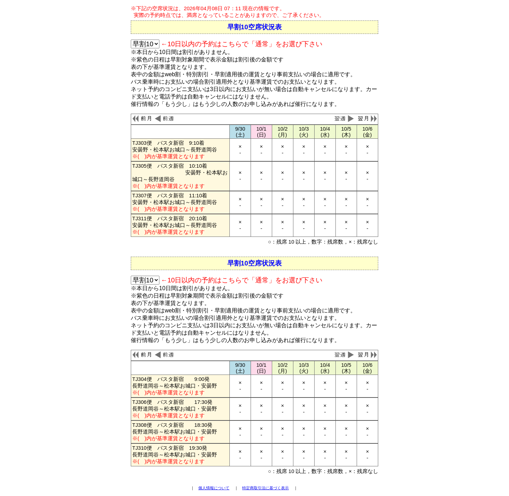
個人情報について (213, 488)
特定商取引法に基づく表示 (265, 488)
